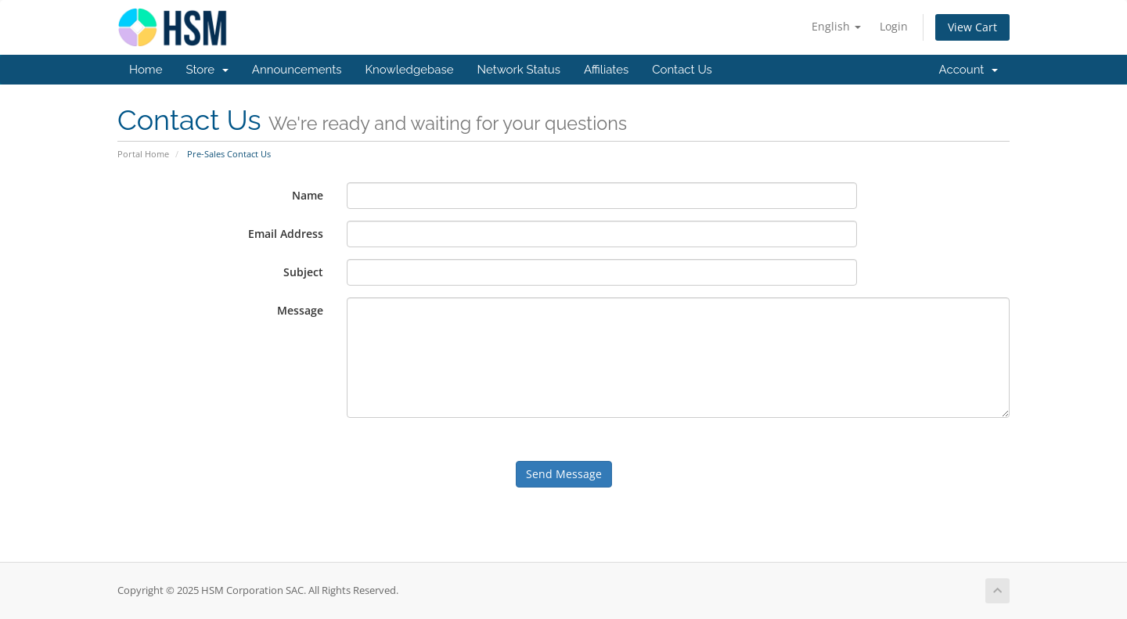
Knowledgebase (409, 70)
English (836, 26)
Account (968, 70)
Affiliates (606, 70)
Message (300, 310)
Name (307, 195)
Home (145, 70)
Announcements (297, 70)
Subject (303, 272)
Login (894, 26)
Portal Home (143, 154)
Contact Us (682, 70)
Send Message (564, 473)
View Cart (972, 27)
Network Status (518, 70)
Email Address (285, 233)
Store (206, 70)
